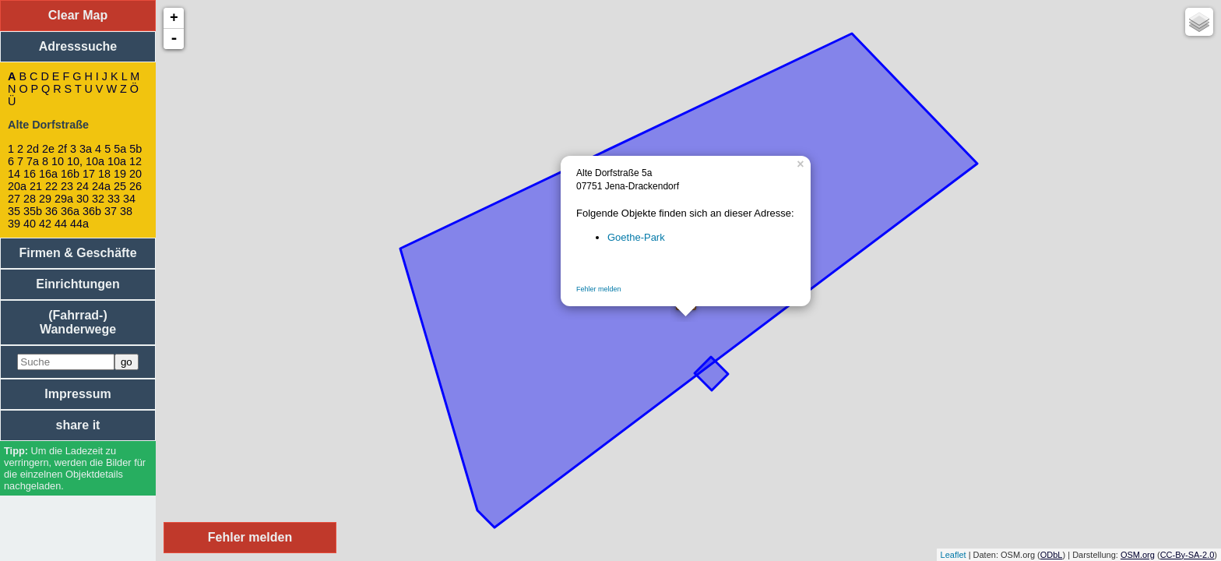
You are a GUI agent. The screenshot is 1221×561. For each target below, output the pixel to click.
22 (51, 186)
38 (126, 211)
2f (62, 149)
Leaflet (953, 554)
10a (116, 161)
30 (82, 198)
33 (113, 198)
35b (32, 211)
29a (64, 198)
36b (92, 211)
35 (14, 211)
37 (110, 211)
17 (89, 174)
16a (48, 174)
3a (85, 149)
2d (32, 149)
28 (29, 198)
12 (135, 161)
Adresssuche (78, 46)
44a (79, 223)
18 (104, 174)
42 (45, 223)
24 (82, 186)
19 (120, 174)
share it (78, 425)
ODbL (1051, 554)
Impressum (77, 393)
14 (14, 174)
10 (57, 161)
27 (14, 198)
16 (29, 174)
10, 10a (85, 161)
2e (48, 149)
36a (70, 211)
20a (17, 186)
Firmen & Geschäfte (77, 252)
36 (51, 211)
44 (61, 223)
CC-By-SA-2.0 (1187, 554)
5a (120, 149)
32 (98, 198)
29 (45, 198)
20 (135, 174)
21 (36, 186)
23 (67, 186)
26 (135, 186)
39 (14, 223)
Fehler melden (598, 289)
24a (101, 186)
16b (70, 174)
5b (135, 149)
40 (29, 223)
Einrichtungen (78, 284)
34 (129, 198)
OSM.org (1138, 554)
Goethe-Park (636, 237)
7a (32, 161)
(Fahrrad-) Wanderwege (78, 322)
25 (120, 186)
